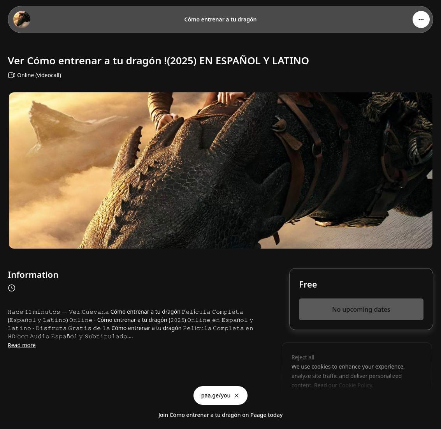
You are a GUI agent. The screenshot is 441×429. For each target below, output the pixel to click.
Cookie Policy (354, 385)
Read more (22, 345)
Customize (310, 403)
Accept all (354, 403)
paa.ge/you (220, 395)
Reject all (303, 357)
